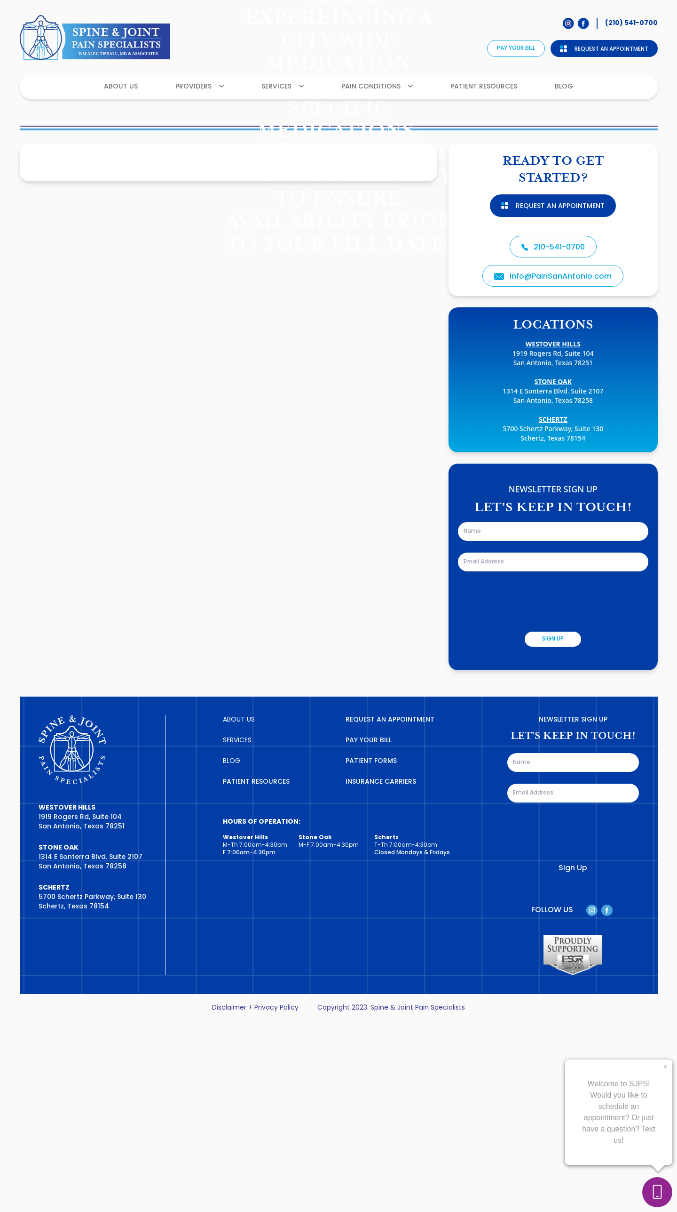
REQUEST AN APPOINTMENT (390, 909)
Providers (199, 86)
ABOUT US (239, 909)
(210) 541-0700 (631, 23)
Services (282, 86)
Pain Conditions (377, 86)
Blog (564, 86)
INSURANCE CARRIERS (381, 971)
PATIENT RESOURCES (256, 971)
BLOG (231, 951)
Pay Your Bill (516, 48)
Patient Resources (483, 86)
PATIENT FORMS (371, 951)
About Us (121, 86)
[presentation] (529, 791)
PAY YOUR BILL (369, 930)
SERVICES (237, 930)
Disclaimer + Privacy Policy (255, 1198)
